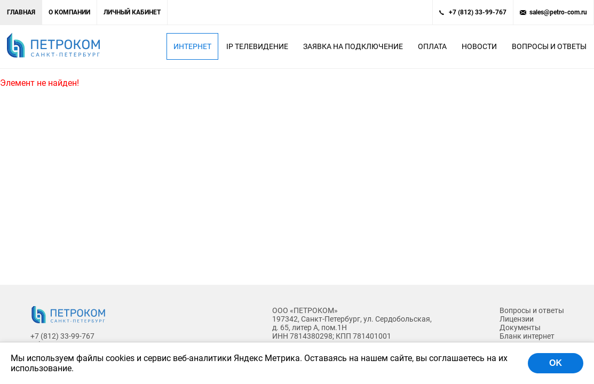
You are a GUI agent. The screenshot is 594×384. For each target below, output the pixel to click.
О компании (69, 12)
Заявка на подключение (353, 46)
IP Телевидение (257, 46)
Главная (21, 12)
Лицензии (517, 319)
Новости (479, 46)
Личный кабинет (132, 12)
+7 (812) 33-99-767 (477, 12)
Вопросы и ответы (549, 46)
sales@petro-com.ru (558, 12)
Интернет (192, 46)
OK (555, 362)
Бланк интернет (527, 336)
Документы (520, 327)
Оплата (432, 46)
